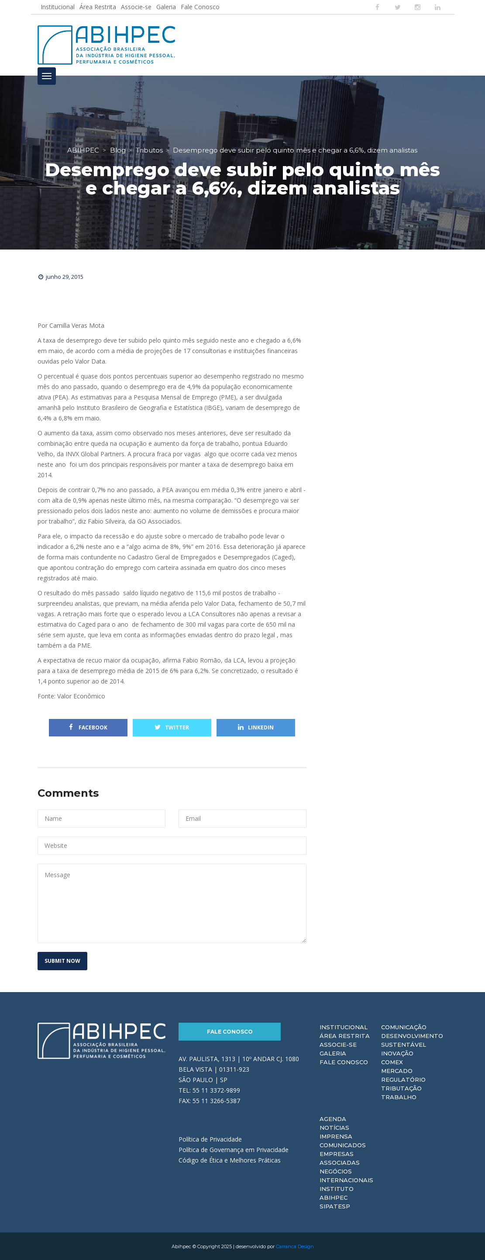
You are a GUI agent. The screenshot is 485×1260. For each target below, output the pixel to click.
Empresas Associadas (340, 1158)
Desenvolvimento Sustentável (412, 1040)
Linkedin (256, 727)
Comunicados (343, 1144)
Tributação (401, 1087)
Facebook (88, 727)
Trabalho (398, 1096)
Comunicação (404, 1026)
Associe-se (136, 7)
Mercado (397, 1070)
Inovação (397, 1052)
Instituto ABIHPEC (337, 1193)
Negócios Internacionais (346, 1175)
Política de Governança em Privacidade (234, 1149)
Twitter (172, 727)
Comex (392, 1061)
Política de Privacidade (210, 1139)
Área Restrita (97, 7)
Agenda (333, 1118)
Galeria (166, 7)
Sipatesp (335, 1205)
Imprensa (336, 1135)
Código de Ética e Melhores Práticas (230, 1160)
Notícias (334, 1127)
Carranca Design (295, 1246)
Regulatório (403, 1079)
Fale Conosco (200, 7)
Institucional (58, 7)
